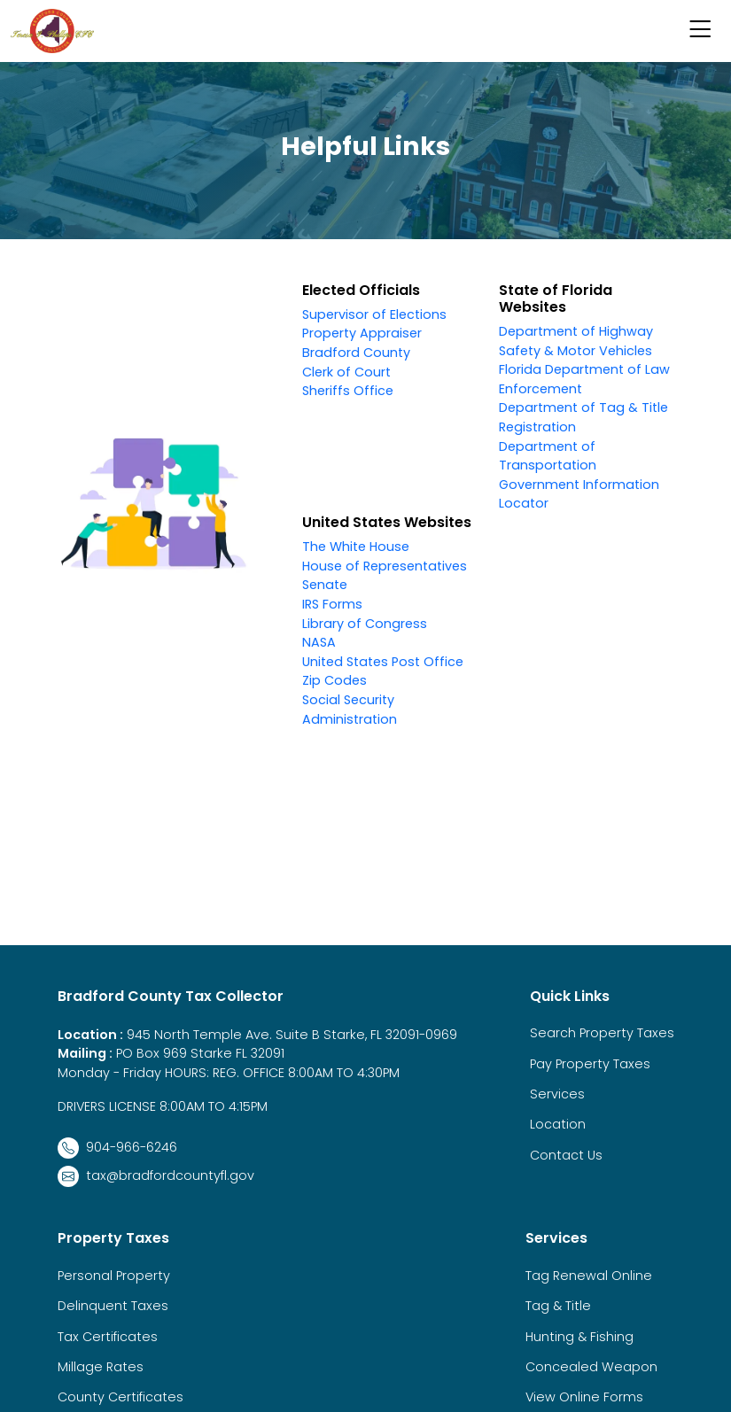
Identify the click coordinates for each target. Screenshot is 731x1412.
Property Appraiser (362, 333)
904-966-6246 (117, 1148)
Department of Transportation (547, 456)
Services (557, 1094)
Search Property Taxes (602, 1033)
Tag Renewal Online (588, 1275)
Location (558, 1124)
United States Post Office (382, 662)
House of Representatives (384, 566)
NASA (319, 642)
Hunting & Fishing (579, 1337)
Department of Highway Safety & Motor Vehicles (576, 341)
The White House (355, 546)
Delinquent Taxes (113, 1306)
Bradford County (356, 352)
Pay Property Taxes (590, 1064)
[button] (700, 31)
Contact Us (566, 1155)
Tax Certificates (108, 1337)
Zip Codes (334, 680)
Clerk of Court (346, 372)
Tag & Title (558, 1306)
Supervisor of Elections (374, 314)
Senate (324, 585)
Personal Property (114, 1275)
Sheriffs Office (347, 391)
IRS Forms (332, 604)
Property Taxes (113, 1238)
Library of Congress (364, 623)
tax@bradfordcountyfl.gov (156, 1176)
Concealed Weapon (591, 1367)
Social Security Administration (349, 709)
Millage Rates (101, 1367)
